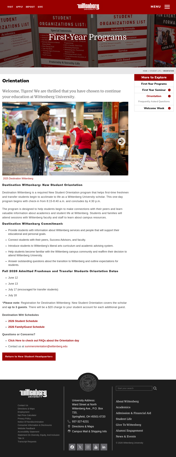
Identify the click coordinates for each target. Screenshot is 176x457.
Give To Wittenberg (128, 424)
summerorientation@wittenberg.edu (46, 346)
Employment (23, 412)
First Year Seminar (154, 89)
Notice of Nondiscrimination (31, 422)
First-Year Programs (154, 83)
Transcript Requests (27, 441)
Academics (123, 407)
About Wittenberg (127, 401)
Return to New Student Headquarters (29, 356)
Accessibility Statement (28, 432)
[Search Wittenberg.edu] (134, 388)
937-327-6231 (80, 421)
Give (40, 7)
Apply (19, 7)
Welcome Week (154, 108)
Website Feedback (26, 428)
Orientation (154, 96)
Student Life (155, 71)
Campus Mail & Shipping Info (89, 431)
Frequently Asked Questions (154, 101)
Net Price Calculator (27, 415)
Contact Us (23, 405)
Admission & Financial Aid (133, 413)
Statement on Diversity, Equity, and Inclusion (39, 435)
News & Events (126, 436)
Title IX (21, 438)
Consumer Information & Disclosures (35, 425)
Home (145, 71)
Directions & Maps (26, 408)
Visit (10, 7)
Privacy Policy (24, 418)
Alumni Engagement (129, 430)
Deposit (30, 7)
